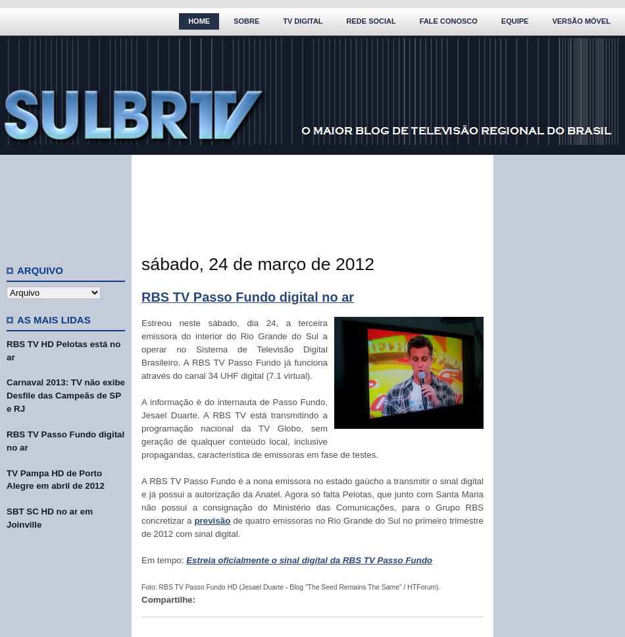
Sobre (246, 21)
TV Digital (302, 21)
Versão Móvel (581, 21)
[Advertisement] (66, 204)
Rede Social (371, 21)
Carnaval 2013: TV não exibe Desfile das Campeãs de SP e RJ (66, 395)
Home (199, 21)
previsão (212, 521)
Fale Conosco (449, 21)
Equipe (515, 21)
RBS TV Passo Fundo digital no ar (247, 297)
